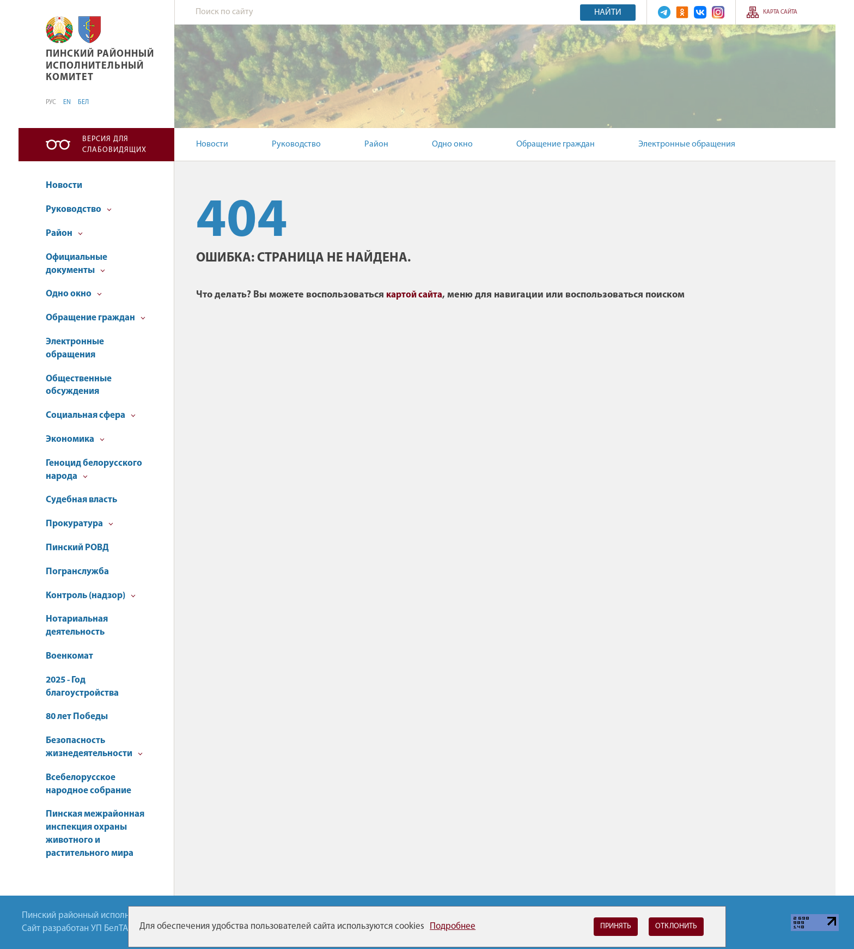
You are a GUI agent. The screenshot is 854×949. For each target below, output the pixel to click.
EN (67, 102)
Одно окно (452, 144)
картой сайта (414, 295)
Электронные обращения (686, 144)
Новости (212, 144)
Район (376, 144)
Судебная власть (81, 499)
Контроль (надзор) (91, 595)
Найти (607, 12)
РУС (51, 102)
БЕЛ (83, 102)
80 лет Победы (77, 716)
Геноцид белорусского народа (94, 470)
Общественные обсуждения (79, 385)
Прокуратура (79, 523)
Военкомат (69, 656)
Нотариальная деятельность (77, 626)
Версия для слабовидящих (114, 144)
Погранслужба (77, 571)
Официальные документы (76, 264)
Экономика (75, 439)
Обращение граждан (555, 144)
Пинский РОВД (77, 547)
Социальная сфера (91, 415)
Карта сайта (780, 12)
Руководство (296, 144)
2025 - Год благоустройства (82, 687)
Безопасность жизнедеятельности (94, 747)
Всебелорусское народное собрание (88, 784)
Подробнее (452, 926)
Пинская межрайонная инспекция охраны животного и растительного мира (95, 833)
